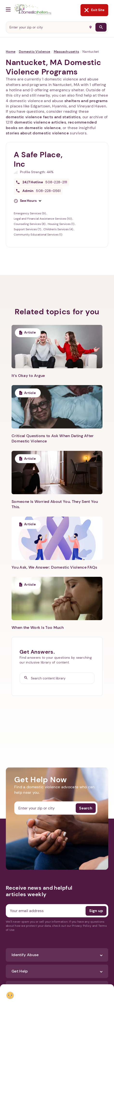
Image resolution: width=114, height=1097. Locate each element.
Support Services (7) (28, 229)
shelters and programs (86, 100)
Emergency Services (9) (30, 213)
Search (85, 807)
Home (10, 51)
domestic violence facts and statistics (43, 116)
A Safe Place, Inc (38, 159)
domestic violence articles (40, 122)
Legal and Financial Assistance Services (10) (43, 219)
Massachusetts (66, 51)
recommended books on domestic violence (51, 125)
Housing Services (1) (61, 224)
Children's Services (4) (58, 229)
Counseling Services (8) (30, 224)
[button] (27, 200)
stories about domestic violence (37, 133)
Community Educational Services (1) (38, 234)
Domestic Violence (34, 51)
